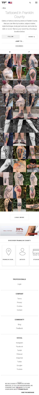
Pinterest (19, 354)
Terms (19, 299)
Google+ (19, 365)
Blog (19, 324)
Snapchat (19, 358)
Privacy (19, 302)
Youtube (19, 369)
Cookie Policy (23, 389)
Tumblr (19, 350)
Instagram (19, 343)
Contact (19, 310)
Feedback (19, 328)
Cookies (19, 306)
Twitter (19, 362)
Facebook (19, 346)
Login (19, 284)
